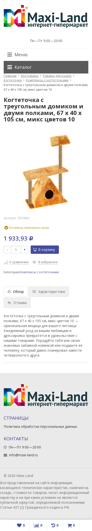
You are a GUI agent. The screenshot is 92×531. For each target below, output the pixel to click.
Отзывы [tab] (17, 302)
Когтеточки (13, 80)
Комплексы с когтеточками (47, 80)
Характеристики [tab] (48, 291)
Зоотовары (30, 75)
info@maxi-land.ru (23, 455)
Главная (10, 75)
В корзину (44, 249)
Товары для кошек (57, 75)
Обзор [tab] (16, 291)
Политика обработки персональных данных (40, 426)
